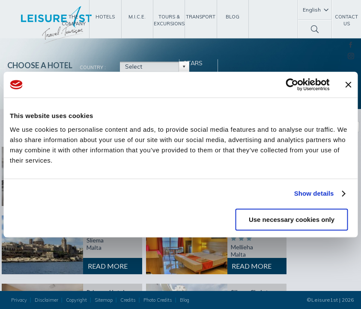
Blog (232, 17)
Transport (200, 17)
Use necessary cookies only (291, 219)
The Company (74, 20)
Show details (314, 193)
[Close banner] (348, 85)
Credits (128, 300)
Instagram (350, 56)
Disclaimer (46, 300)
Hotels (105, 17)
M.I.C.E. (137, 17)
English (312, 9)
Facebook (350, 45)
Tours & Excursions (169, 20)
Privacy (19, 300)
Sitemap (104, 300)
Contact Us (346, 20)
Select (133, 66)
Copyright (76, 300)
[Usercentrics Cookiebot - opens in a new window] (291, 84)
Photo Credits (157, 300)
